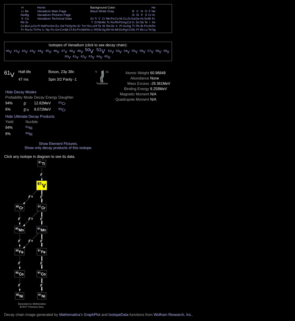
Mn (108, 18)
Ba (27, 26)
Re (108, 26)
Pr (39, 26)
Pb (137, 26)
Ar (153, 15)
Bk (66, 29)
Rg (125, 29)
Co (117, 18)
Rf (95, 29)
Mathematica (69, 315)
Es (75, 29)
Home (41, 7)
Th (35, 29)
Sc (92, 18)
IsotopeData (118, 315)
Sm (52, 26)
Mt (116, 29)
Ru (113, 22)
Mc (142, 29)
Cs (22, 26)
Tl (133, 26)
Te (146, 22)
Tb (66, 26)
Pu (52, 29)
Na (22, 15)
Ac (31, 29)
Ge (138, 18)
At (149, 26)
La (31, 26)
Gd (62, 26)
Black (94, 11)
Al (133, 15)
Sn (137, 22)
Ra (27, 29)
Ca (27, 18)
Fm (79, 29)
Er (78, 26)
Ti (95, 18)
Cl (149, 15)
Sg (104, 29)
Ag (125, 22)
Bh (108, 29)
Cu (125, 18)
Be (27, 11)
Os (113, 26)
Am (57, 29)
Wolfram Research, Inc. (173, 315)
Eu (57, 26)
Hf (95, 26)
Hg (129, 26)
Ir (117, 26)
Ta (99, 26)
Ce (35, 26)
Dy (70, 26)
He (154, 7)
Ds (121, 29)
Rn (154, 26)
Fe (112, 18)
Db (99, 29)
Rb (22, 22)
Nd (43, 26)
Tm (83, 26)
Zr (95, 22)
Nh (133, 29)
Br (149, 18)
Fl (137, 29)
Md (84, 29)
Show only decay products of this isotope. (58, 148)
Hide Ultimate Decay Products (29, 116)
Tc (108, 22)
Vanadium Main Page (51, 11)
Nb (99, 22)
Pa (39, 29)
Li (22, 11)
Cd (129, 22)
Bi (142, 26)
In (133, 22)
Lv (146, 29)
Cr (103, 18)
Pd (121, 22)
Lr (92, 29)
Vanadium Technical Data (54, 18)
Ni (120, 18)
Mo (104, 22)
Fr (22, 29)
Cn (129, 29)
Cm (62, 29)
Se (146, 18)
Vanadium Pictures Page (54, 15)
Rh (117, 22)
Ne (154, 11)
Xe (153, 22)
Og (153, 29)
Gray (110, 11)
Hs (112, 29)
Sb (142, 22)
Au (125, 26)
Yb (88, 26)
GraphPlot (92, 315)
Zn (129, 18)
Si (137, 15)
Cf (70, 29)
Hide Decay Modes (20, 92)
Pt (120, 26)
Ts (149, 29)
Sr (26, 22)
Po (146, 26)
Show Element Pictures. (58, 144)
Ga (133, 18)
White (102, 11)
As (142, 18)
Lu (92, 26)
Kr (153, 18)
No (88, 29)
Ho (75, 26)
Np (48, 29)
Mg (27, 15)
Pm (47, 26)
